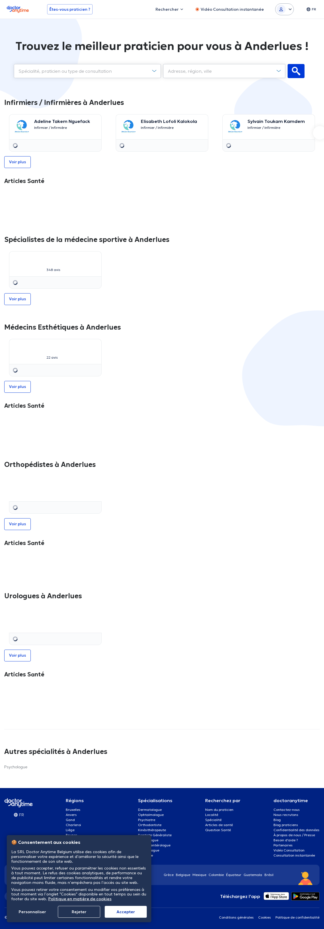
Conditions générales (236, 917)
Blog (277, 820)
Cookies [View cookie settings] (264, 917)
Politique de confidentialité (297, 917)
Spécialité (213, 820)
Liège (70, 830)
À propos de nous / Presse (294, 835)
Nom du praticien (219, 809)
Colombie (216, 875)
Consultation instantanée (294, 855)
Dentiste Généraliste (155, 835)
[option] (55, 133)
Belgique (183, 875)
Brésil (268, 875)
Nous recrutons (285, 815)
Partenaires (283, 845)
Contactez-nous (286, 809)
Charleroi (73, 825)
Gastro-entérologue (154, 845)
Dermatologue (150, 809)
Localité (211, 815)
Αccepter (126, 911)
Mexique (199, 875)
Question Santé (218, 830)
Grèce (169, 875)
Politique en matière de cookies (79, 898)
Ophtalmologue (151, 815)
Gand (70, 820)
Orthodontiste (149, 825)
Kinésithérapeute (152, 830)
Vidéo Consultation (289, 850)
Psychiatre (146, 820)
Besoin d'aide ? (285, 840)
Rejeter (79, 911)
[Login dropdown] (284, 9)
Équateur (233, 875)
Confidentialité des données (296, 830)
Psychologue (15, 766)
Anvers (71, 815)
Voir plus (17, 161)
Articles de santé (219, 825)
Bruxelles (73, 809)
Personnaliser (32, 911)
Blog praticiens (285, 825)
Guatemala (253, 875)
